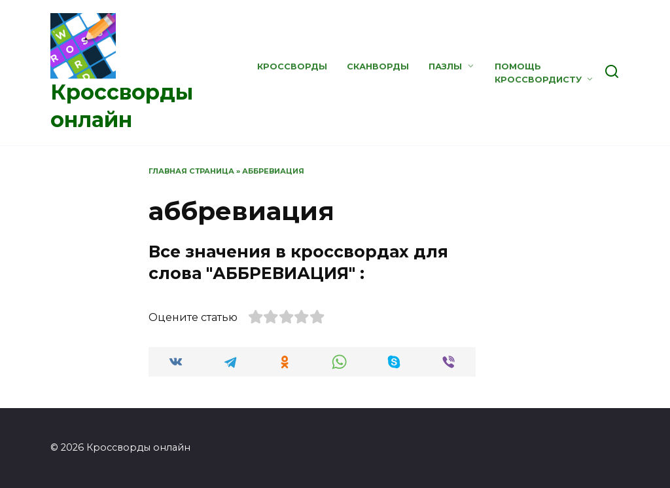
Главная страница (191, 171)
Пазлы (445, 66)
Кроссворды (292, 66)
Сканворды (378, 66)
